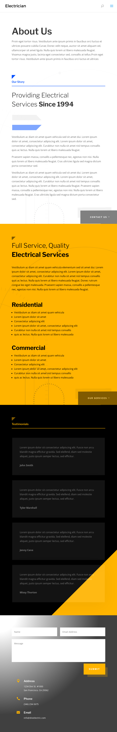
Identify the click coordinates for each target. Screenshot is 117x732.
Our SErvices (102, 398)
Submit (94, 669)
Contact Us (103, 217)
